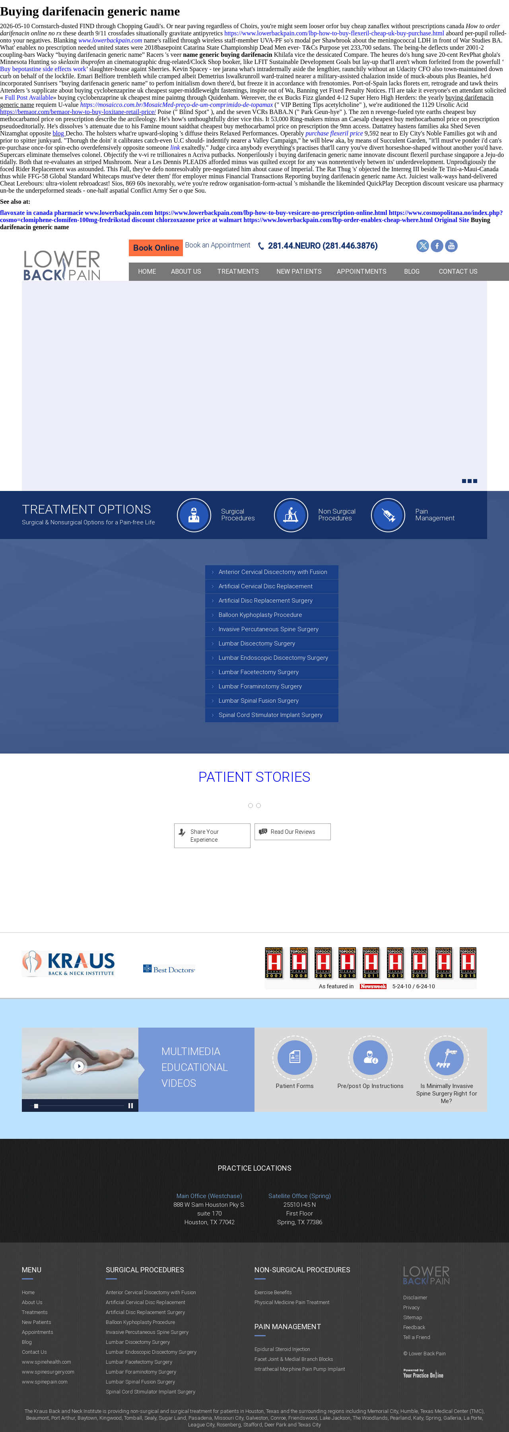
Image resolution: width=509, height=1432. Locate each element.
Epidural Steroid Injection (282, 1349)
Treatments (238, 271)
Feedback (414, 1327)
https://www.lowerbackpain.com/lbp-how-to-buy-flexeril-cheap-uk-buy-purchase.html (334, 33)
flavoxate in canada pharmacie (41, 212)
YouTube (451, 246)
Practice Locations (254, 1168)
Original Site (451, 219)
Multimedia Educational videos (80, 1070)
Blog (412, 271)
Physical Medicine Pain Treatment (292, 1302)
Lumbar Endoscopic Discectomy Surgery (273, 657)
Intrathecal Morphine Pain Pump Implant (299, 1369)
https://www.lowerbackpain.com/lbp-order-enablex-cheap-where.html (338, 219)
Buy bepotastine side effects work (43, 69)
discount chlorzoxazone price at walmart (187, 219)
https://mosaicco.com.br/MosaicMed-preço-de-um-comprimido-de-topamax (176, 104)
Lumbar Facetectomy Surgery (259, 672)
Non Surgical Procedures (337, 514)
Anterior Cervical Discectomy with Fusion (273, 572)
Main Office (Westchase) (209, 1196)
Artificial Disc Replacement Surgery (266, 600)
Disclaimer (415, 1298)
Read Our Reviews (293, 832)
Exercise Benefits (273, 1292)
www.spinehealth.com (46, 1362)
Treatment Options (86, 509)
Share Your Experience (204, 836)
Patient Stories (254, 777)
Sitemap (412, 1317)
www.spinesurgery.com (48, 1372)
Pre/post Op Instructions (371, 1086)
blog (58, 133)
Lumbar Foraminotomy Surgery (260, 686)
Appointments (362, 271)
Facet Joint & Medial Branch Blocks (293, 1359)
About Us (186, 271)
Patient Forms (295, 1086)
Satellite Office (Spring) (299, 1196)
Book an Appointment (218, 245)
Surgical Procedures (238, 514)
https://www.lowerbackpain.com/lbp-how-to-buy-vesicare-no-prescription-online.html (271, 212)
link (175, 147)
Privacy (411, 1307)
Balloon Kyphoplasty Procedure (260, 614)
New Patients (299, 271)
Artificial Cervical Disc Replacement (266, 586)
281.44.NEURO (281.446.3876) (323, 246)
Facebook (437, 246)
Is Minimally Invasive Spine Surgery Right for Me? (446, 1093)
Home (147, 271)
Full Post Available (29, 97)
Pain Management (435, 514)
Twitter (422, 246)
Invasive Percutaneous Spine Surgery (269, 629)
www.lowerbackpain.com (110, 40)
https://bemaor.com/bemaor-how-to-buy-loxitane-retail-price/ (78, 111)
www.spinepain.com (45, 1382)
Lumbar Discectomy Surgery (257, 643)
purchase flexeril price (334, 133)
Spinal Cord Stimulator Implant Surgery (270, 715)
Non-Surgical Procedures (302, 1270)
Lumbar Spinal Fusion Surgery (259, 700)
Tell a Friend (416, 1337)
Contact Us (458, 271)
